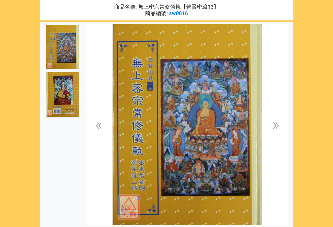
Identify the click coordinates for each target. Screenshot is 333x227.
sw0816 (178, 13)
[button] (98, 124)
